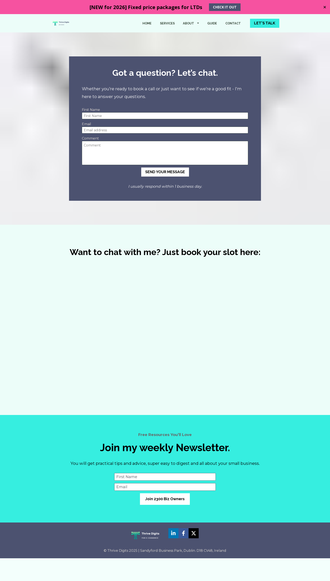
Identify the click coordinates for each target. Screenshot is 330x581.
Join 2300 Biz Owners (165, 521)
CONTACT (233, 34)
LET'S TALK (264, 34)
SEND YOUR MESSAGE (165, 194)
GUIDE (212, 34)
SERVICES (167, 34)
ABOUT (191, 34)
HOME (147, 34)
